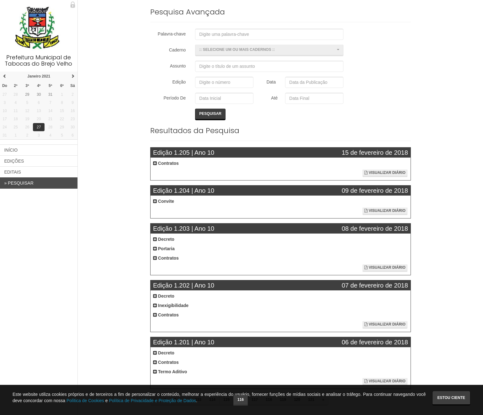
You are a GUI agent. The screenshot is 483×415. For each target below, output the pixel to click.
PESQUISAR (19, 183)
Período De (175, 97)
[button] (269, 50)
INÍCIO (11, 150)
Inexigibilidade (171, 305)
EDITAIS (13, 172)
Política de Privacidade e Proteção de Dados (152, 400)
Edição (179, 81)
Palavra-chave (172, 33)
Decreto (164, 239)
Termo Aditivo (170, 371)
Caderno (177, 49)
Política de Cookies (85, 400)
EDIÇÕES (14, 161)
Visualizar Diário (385, 172)
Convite (163, 201)
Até (273, 97)
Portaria (164, 248)
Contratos (166, 163)
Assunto (178, 65)
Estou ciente (451, 398)
